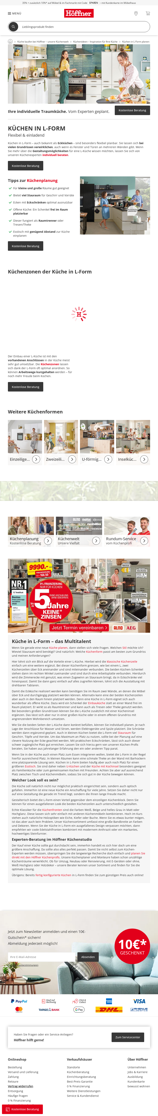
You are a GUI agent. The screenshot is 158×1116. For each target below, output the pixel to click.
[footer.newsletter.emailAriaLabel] (41, 957)
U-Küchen (72, 766)
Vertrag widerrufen (20, 1086)
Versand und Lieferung (23, 1072)
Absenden (88, 957)
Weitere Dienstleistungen (84, 1091)
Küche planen (58, 648)
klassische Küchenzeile (122, 661)
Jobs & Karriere (138, 1072)
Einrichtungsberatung (81, 1077)
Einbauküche (96, 703)
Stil (124, 648)
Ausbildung (135, 1077)
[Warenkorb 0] (148, 13)
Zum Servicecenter (128, 1037)
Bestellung (15, 1067)
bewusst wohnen (139, 1086)
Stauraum (124, 733)
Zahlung (13, 1077)
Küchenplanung (42, 180)
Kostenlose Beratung (132, 110)
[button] (12, 13)
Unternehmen (137, 1067)
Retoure (13, 1081)
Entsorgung (15, 1091)
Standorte (73, 1067)
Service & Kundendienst (83, 1096)
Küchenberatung (78, 1072)
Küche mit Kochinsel (105, 766)
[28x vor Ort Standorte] (136, 13)
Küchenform (94, 652)
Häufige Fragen (18, 1096)
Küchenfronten (52, 810)
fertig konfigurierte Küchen (53, 875)
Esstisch (30, 766)
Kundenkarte (136, 1081)
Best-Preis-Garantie (80, 1081)
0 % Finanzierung (19, 1100)
